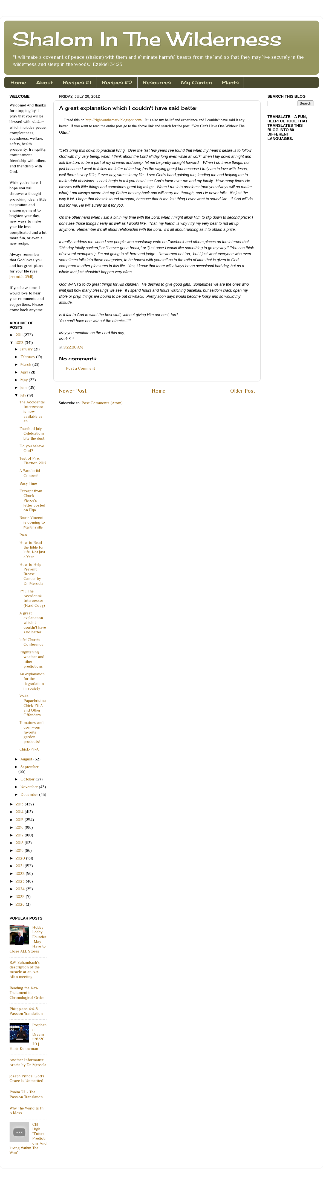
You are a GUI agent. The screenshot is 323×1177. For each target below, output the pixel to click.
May (25, 380)
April (25, 372)
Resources (157, 82)
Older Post (242, 391)
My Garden (196, 82)
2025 (21, 896)
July (24, 395)
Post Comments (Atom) (102, 403)
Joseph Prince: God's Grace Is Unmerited (27, 1078)
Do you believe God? (31, 448)
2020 (21, 858)
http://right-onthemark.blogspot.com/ (113, 120)
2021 (20, 866)
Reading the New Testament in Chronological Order (27, 993)
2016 (20, 827)
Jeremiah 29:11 (21, 276)
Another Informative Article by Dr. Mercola (28, 1062)
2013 (20, 804)
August (27, 759)
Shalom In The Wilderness (147, 38)
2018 (20, 843)
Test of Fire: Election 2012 (33, 460)
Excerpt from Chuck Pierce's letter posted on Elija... (32, 500)
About (44, 82)
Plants (230, 82)
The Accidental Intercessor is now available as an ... (32, 411)
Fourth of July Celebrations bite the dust (32, 433)
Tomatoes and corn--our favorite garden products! (31, 732)
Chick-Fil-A (29, 749)
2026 (21, 904)
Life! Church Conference (31, 642)
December (30, 794)
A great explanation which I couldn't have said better (32, 622)
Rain (23, 535)
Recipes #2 (117, 82)
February (28, 357)
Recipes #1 (77, 82)
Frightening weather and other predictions (31, 659)
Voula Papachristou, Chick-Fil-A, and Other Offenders (33, 705)
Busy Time (28, 483)
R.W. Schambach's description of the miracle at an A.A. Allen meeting (25, 969)
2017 (20, 835)
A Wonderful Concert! (29, 472)
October (28, 779)
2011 (20, 335)
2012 (20, 342)
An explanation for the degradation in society (32, 681)
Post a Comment (80, 368)
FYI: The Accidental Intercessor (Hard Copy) (32, 598)
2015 (20, 820)
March (26, 364)
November (30, 787)
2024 (21, 889)
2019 (20, 850)
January (27, 349)
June (24, 387)
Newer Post (72, 391)
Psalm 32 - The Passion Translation (26, 1094)
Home (18, 82)
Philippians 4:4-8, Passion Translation (26, 1011)
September (30, 767)
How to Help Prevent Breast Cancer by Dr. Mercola (31, 574)
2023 (21, 881)
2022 (21, 873)
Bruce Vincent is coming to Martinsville (32, 522)
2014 (20, 812)
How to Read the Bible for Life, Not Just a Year (32, 549)
